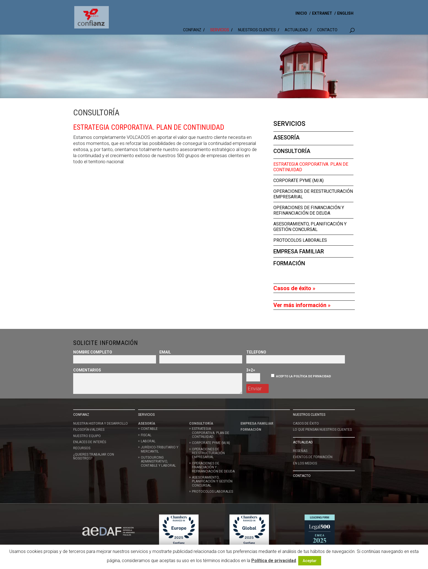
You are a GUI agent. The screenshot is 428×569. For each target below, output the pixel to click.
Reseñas (300, 451)
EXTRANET (322, 13)
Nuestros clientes (257, 30)
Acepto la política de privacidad (303, 376)
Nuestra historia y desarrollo (100, 423)
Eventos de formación (312, 457)
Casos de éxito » (294, 288)
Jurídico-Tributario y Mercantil (159, 449)
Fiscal (146, 435)
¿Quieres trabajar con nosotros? (93, 456)
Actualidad (296, 30)
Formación (289, 263)
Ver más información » (302, 305)
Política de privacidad (273, 560)
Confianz (192, 30)
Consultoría (291, 151)
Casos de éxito (306, 423)
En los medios (305, 463)
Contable (149, 429)
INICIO (301, 13)
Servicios (219, 30)
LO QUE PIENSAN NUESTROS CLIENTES (322, 430)
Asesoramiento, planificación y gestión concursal (310, 226)
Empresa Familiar (298, 251)
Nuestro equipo (87, 436)
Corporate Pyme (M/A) (298, 180)
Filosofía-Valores (88, 430)
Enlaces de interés (89, 442)
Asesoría (286, 137)
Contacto (327, 30)
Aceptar (310, 560)
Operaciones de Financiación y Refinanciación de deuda (308, 210)
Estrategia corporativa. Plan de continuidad (210, 433)
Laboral (148, 441)
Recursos (81, 448)
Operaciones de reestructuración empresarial (208, 453)
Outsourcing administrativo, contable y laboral (158, 461)
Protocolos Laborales (300, 240)
